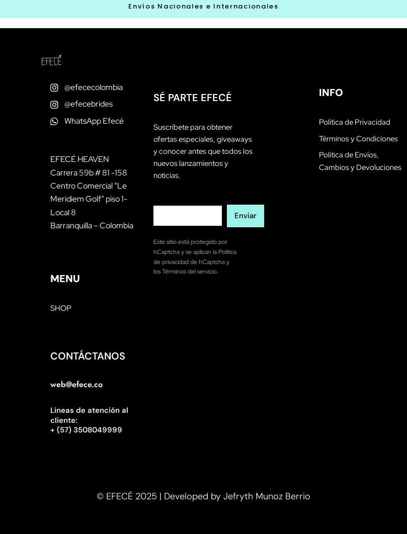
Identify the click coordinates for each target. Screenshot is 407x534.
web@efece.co (76, 384)
